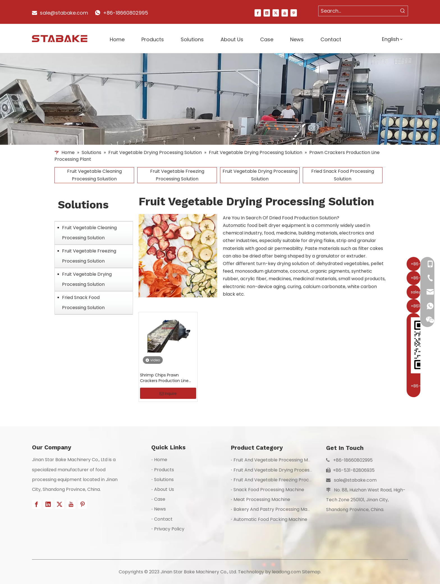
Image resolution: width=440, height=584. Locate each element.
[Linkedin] (266, 13)
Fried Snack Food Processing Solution (342, 175)
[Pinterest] (293, 13)
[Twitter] (275, 13)
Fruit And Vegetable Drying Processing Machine (285, 470)
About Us (164, 489)
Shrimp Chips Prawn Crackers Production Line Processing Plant (164, 377)
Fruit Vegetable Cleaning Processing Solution (89, 232)
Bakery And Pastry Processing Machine (276, 509)
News (160, 509)
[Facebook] (258, 13)
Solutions (164, 479)
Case (159, 499)
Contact (163, 519)
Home (160, 459)
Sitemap (311, 572)
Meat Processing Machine (261, 499)
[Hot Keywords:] (403, 11)
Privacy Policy (169, 529)
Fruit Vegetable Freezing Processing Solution (177, 175)
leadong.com (286, 572)
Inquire (168, 393)
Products (164, 469)
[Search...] (358, 11)
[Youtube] (284, 13)
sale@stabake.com (355, 480)
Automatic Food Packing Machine (270, 519)
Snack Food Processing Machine (268, 489)
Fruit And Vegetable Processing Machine (278, 460)
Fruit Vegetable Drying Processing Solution (260, 175)
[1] (220, 99)
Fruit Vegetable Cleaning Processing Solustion (94, 175)
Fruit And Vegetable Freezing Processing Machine (288, 480)
